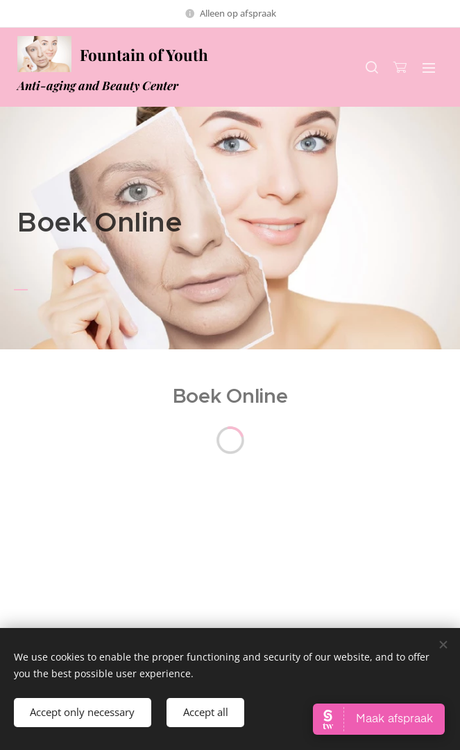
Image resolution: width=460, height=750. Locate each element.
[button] (371, 67)
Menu (429, 68)
